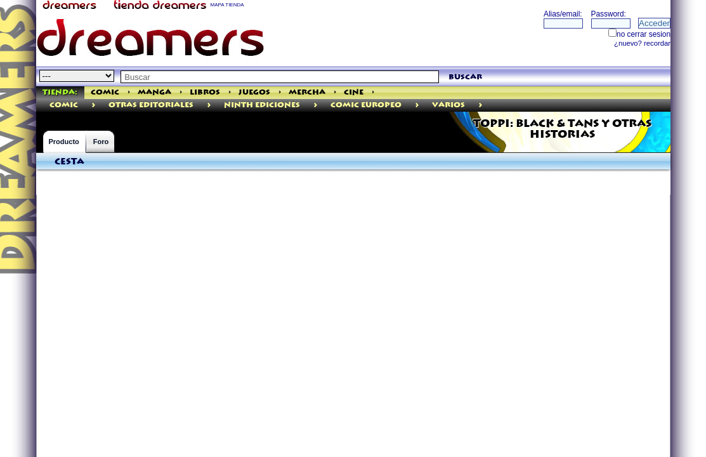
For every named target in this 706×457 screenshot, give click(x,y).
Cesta (69, 162)
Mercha (307, 92)
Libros (205, 92)
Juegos (254, 92)
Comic (105, 92)
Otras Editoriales (150, 105)
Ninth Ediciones (262, 105)
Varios (448, 105)
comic (63, 105)
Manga (154, 92)
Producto (64, 141)
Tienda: (59, 92)
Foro (100, 141)
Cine (353, 92)
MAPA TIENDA (227, 5)
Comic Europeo (366, 105)
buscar (465, 77)
